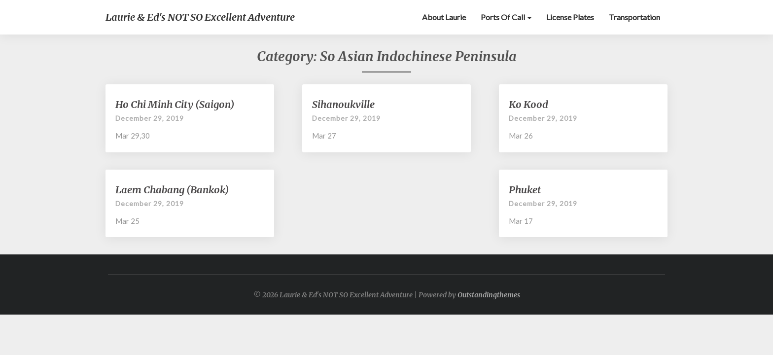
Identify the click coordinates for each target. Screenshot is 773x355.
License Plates (570, 17)
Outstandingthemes (488, 294)
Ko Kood (528, 104)
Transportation (634, 17)
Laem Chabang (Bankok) (172, 189)
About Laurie (444, 17)
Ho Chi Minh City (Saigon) (174, 104)
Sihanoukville (343, 104)
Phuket (525, 189)
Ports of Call (506, 17)
